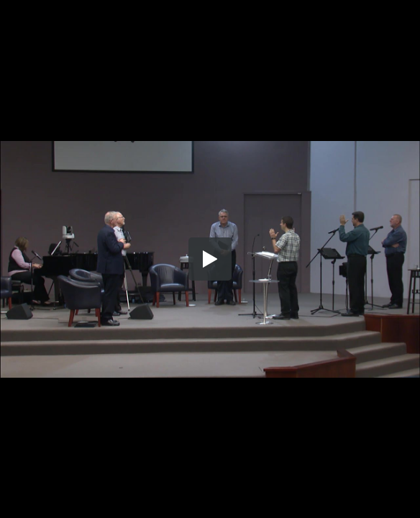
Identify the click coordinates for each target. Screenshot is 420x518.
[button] (210, 259)
